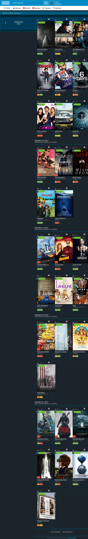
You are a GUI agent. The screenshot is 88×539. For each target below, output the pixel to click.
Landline (58, 305)
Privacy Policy (72, 537)
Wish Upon (77, 177)
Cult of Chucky (43, 90)
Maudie (40, 218)
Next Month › (68, 531)
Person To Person (43, 521)
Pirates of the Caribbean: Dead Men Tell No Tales (43, 439)
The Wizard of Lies (79, 49)
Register (58, 4)
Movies (17, 8)
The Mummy (60, 177)
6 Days (75, 90)
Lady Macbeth (42, 305)
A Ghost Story (42, 49)
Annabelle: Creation (79, 439)
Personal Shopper (61, 351)
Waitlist (57, 8)
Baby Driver (41, 177)
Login (57, 1)
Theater (46, 8)
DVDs (7, 8)
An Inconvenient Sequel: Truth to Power (79, 480)
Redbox (36, 8)
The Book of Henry (61, 480)
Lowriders (58, 131)
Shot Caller (77, 264)
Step (74, 305)
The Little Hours (79, 351)
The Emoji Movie (43, 351)
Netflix (26, 8)
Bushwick (41, 392)
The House (59, 264)
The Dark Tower (43, 480)
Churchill (58, 49)
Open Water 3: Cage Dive (61, 218)
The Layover (41, 131)
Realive (76, 131)
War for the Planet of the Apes (61, 439)
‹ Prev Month (55, 531)
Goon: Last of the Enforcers (61, 90)
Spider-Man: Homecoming (43, 264)
